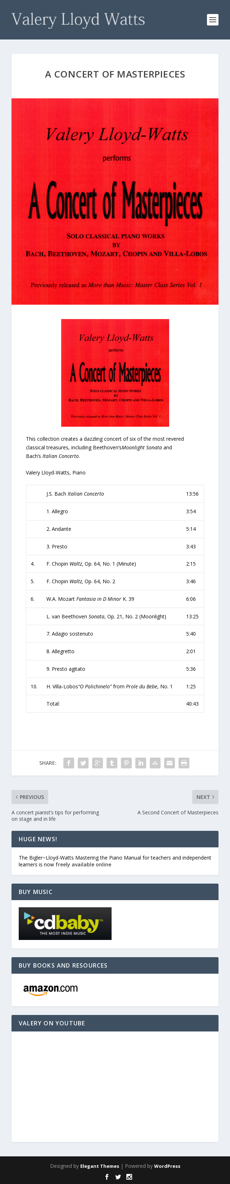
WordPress (167, 1166)
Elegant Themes (99, 1166)
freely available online (83, 864)
